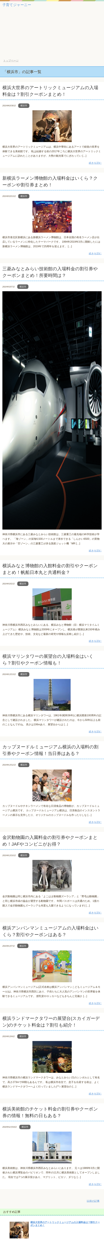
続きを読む (95, 163)
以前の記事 (93, 1201)
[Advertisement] (52, 35)
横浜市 (23, 105)
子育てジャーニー (16, 5)
